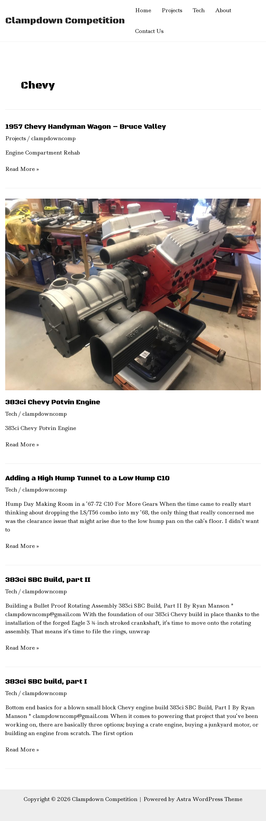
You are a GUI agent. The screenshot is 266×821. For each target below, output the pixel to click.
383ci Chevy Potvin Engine (52, 402)
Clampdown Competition (65, 20)
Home (143, 10)
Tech (199, 10)
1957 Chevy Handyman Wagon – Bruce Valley (85, 127)
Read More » (22, 169)
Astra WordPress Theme (209, 799)
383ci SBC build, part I (46, 681)
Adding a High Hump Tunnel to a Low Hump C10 (87, 478)
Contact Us (149, 31)
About (223, 10)
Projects (172, 10)
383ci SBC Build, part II (47, 580)
